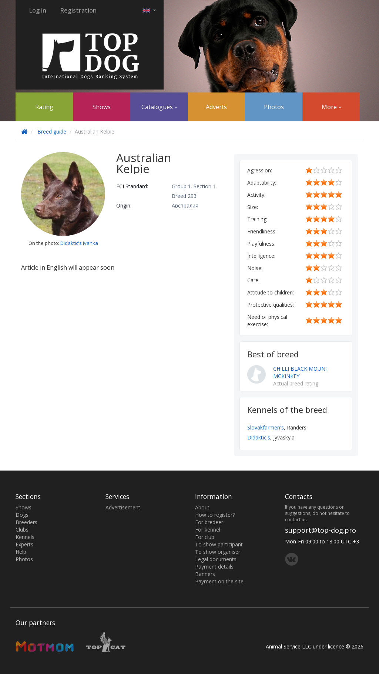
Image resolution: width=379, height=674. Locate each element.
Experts (24, 544)
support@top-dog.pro (320, 530)
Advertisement (122, 507)
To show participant (219, 544)
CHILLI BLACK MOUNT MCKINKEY (301, 372)
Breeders (26, 522)
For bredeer (209, 522)
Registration (78, 10)
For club (204, 536)
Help (21, 551)
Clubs (22, 529)
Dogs (22, 514)
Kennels (25, 536)
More (331, 107)
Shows (102, 107)
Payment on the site (219, 581)
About (202, 507)
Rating (44, 107)
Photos (274, 107)
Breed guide (51, 131)
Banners (205, 573)
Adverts (216, 107)
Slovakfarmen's (265, 427)
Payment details (214, 566)
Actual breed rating (295, 383)
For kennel (207, 529)
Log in (37, 10)
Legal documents (216, 559)
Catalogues (159, 107)
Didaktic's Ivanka (79, 243)
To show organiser (217, 551)
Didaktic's (258, 437)
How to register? (215, 514)
